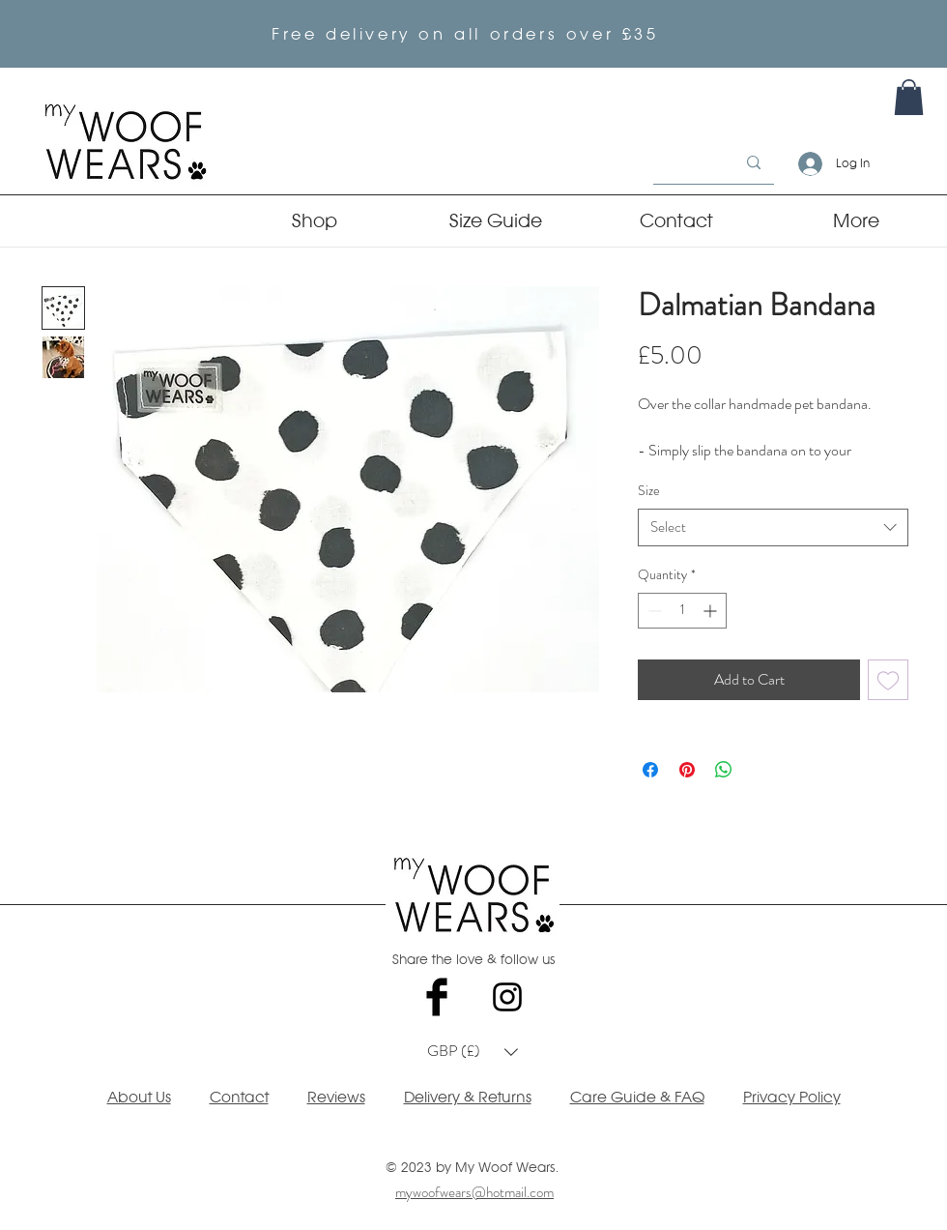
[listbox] (473, 1052)
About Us (139, 1097)
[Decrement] (653, 611)
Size (649, 490)
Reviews (336, 1097)
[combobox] (773, 527)
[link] (909, 97)
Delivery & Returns (467, 1097)
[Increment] (712, 611)
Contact (239, 1097)
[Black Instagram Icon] (507, 997)
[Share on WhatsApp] (723, 769)
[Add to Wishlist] (888, 679)
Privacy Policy (792, 1097)
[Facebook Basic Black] (436, 997)
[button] (473, 1052)
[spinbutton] (682, 611)
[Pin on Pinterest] (687, 769)
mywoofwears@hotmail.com (474, 1192)
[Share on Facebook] (650, 769)
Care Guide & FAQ (637, 1097)
